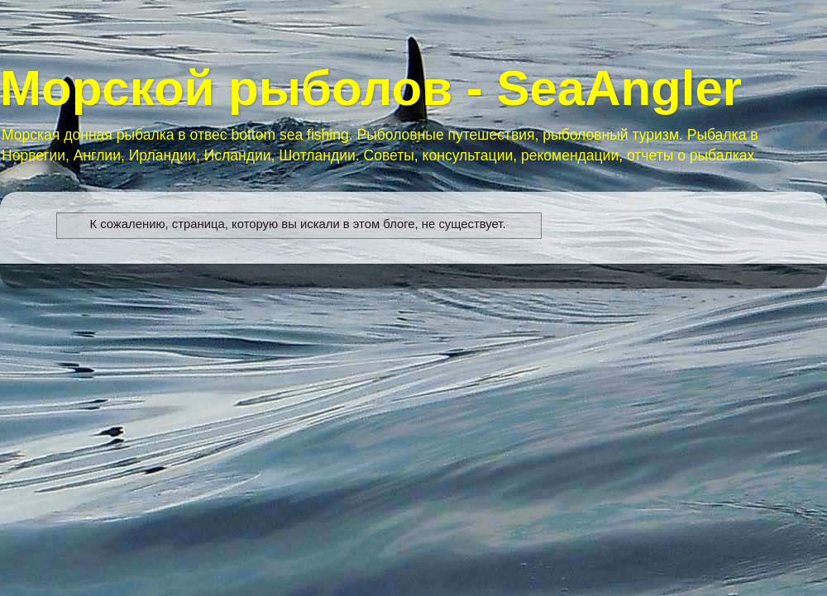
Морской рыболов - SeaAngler (371, 88)
